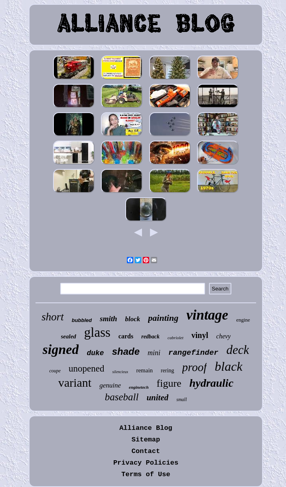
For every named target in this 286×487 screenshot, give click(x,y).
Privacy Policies (145, 463)
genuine (110, 385)
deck (237, 350)
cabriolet (175, 337)
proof (194, 367)
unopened (86, 369)
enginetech (139, 387)
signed (61, 349)
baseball (122, 397)
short (52, 317)
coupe (55, 371)
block (132, 319)
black (228, 366)
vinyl (199, 335)
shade (126, 351)
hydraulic (211, 383)
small (181, 399)
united (157, 397)
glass (97, 332)
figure (169, 383)
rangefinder (193, 352)
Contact (146, 451)
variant (74, 382)
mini (154, 353)
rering (167, 371)
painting (163, 318)
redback (150, 337)
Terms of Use (145, 474)
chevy (223, 336)
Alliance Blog (145, 428)
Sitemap (146, 439)
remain (144, 370)
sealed (68, 336)
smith (108, 318)
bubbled (82, 320)
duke (95, 353)
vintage (207, 315)
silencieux (120, 372)
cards (125, 336)
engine (243, 320)
